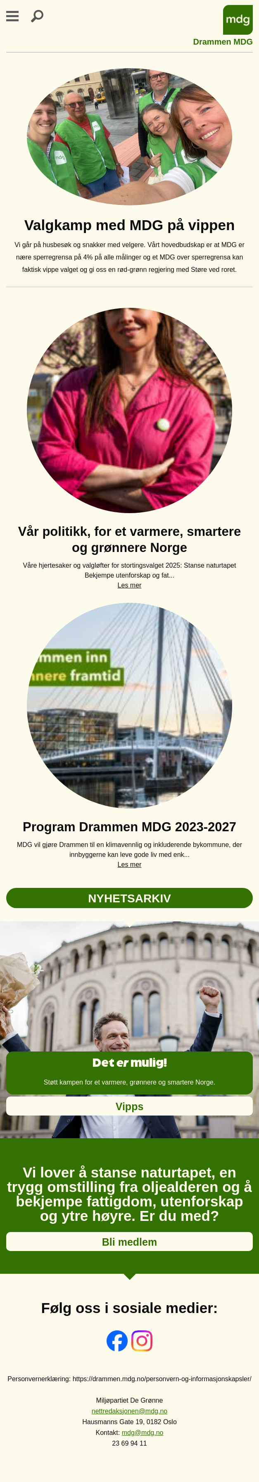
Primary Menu (17, 16)
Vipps (130, 1106)
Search (42, 16)
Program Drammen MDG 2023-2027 (129, 827)
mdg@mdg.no (143, 1432)
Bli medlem (129, 1242)
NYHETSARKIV (129, 898)
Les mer (130, 585)
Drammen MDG (223, 40)
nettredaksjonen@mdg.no (129, 1411)
